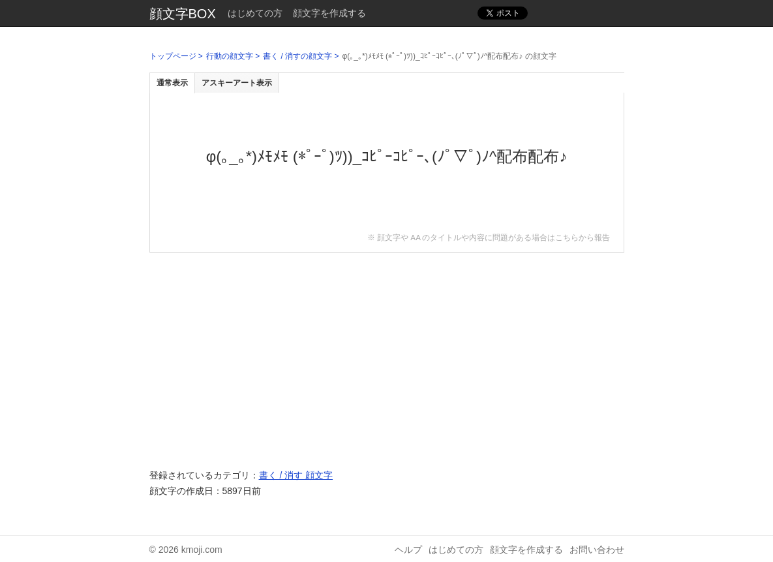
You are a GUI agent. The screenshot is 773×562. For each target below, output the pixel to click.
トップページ (172, 56)
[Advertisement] (386, 353)
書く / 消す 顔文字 (296, 475)
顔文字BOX (182, 14)
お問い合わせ (596, 549)
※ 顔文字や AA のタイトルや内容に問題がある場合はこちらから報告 (489, 237)
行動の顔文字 (229, 56)
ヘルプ (408, 549)
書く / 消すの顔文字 (297, 56)
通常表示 (172, 82)
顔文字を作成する (329, 13)
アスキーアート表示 (237, 82)
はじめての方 (255, 13)
